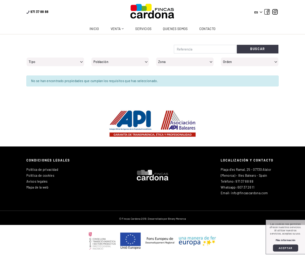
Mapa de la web (37, 187)
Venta (116, 29)
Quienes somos (175, 29)
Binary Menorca (177, 218)
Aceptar (285, 247)
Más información (285, 240)
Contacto (207, 29)
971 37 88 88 (37, 12)
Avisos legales (37, 181)
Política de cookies (40, 175)
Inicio (94, 29)
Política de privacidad (42, 169)
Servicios (143, 29)
